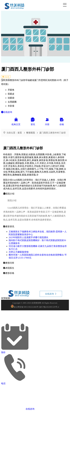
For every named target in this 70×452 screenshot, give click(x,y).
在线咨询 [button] (51, 294)
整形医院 (30, 133)
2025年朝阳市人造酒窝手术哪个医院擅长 (28, 237)
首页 (20, 133)
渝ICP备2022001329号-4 (49, 307)
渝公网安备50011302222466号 (26, 307)
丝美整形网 (36, 303)
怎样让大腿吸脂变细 (19, 252)
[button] (6, 112)
